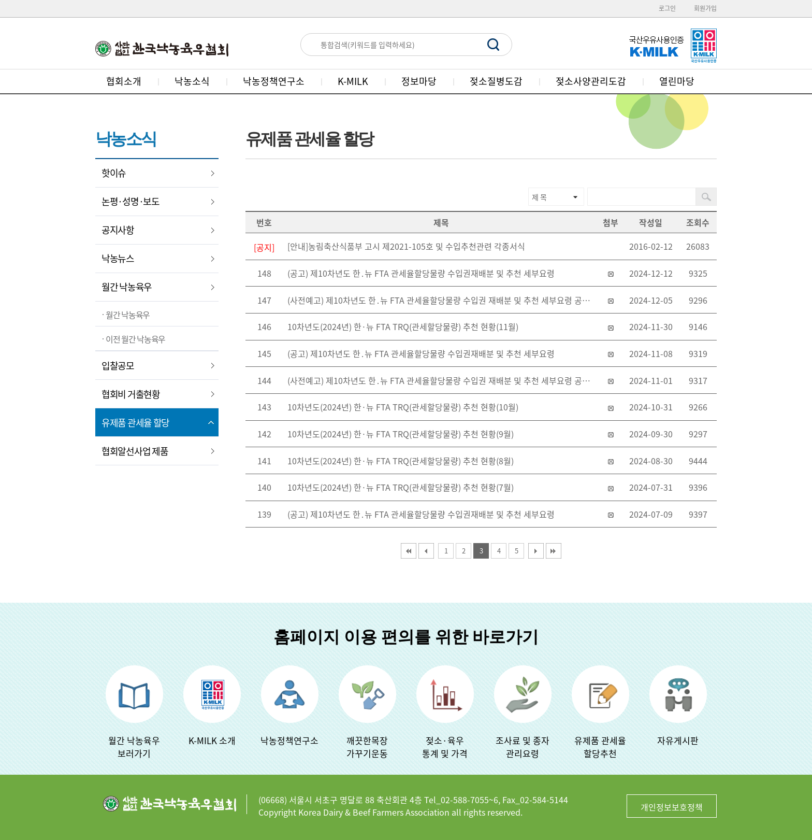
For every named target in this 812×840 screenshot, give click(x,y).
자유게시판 (678, 740)
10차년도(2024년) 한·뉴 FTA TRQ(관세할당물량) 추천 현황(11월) (402, 326)
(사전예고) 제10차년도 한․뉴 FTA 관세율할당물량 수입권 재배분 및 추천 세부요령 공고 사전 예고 (443, 300)
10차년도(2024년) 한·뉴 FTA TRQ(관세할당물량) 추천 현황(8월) (400, 460)
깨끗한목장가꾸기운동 (367, 747)
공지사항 (118, 230)
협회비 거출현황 (131, 394)
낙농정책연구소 (273, 81)
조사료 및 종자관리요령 (522, 747)
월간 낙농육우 (127, 287)
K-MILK (353, 81)
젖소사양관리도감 (591, 81)
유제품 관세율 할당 (135, 423)
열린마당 (676, 81)
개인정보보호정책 (672, 807)
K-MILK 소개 (212, 740)
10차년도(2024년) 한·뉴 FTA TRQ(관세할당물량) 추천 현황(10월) (402, 407)
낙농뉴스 (118, 258)
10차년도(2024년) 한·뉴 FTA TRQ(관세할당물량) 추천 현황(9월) (400, 434)
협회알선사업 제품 (135, 451)
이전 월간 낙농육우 (135, 339)
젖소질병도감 (496, 81)
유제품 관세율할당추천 (600, 747)
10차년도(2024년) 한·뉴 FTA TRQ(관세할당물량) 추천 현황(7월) (400, 487)
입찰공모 (118, 366)
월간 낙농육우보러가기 (134, 747)
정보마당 (419, 81)
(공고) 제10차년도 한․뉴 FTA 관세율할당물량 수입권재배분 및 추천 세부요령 (421, 273)
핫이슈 (114, 173)
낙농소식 (192, 81)
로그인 (667, 8)
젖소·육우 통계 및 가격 (445, 747)
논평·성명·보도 (131, 201)
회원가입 (705, 8)
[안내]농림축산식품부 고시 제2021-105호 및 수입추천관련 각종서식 (406, 246)
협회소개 (123, 81)
